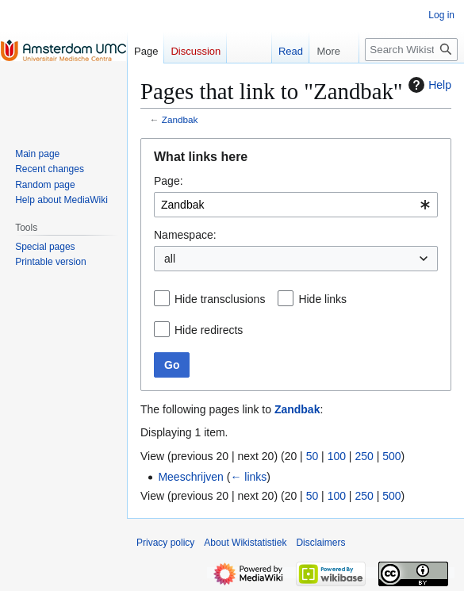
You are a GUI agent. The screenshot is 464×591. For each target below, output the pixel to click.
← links (248, 476)
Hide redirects (208, 330)
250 (364, 456)
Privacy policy (165, 542)
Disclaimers (320, 542)
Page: (168, 181)
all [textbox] (169, 258)
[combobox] (296, 204)
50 (312, 456)
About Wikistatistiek (245, 542)
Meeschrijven (190, 476)
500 (391, 456)
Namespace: (185, 234)
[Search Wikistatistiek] (411, 49)
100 (337, 456)
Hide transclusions (219, 299)
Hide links (322, 299)
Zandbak (180, 119)
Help (428, 85)
